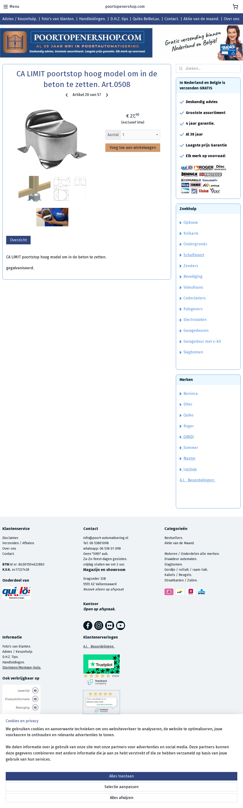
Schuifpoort (193, 255)
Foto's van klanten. (58, 19)
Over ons (231, 19)
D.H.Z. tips (119, 19)
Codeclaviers (193, 298)
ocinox (191, 469)
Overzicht (18, 240)
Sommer (190, 447)
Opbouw (189, 222)
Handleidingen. (92, 19)
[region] (90, 787)
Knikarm (189, 233)
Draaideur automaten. (180, 559)
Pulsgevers (191, 309)
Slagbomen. (173, 564)
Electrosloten (193, 319)
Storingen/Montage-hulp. (21, 668)
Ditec (187, 404)
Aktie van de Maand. (179, 543)
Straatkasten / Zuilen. (180, 580)
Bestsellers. (173, 538)
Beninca (190, 393)
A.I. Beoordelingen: (197, 480)
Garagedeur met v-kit (200, 341)
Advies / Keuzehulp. (19, 19)
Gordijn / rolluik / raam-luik (185, 570)
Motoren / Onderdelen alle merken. (192, 554)
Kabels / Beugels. (178, 575)
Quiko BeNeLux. (146, 19)
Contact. (171, 19)
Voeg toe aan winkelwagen (133, 147)
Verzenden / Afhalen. (18, 543)
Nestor (189, 458)
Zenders (189, 266)
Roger (188, 426)
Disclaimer (10, 538)
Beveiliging (191, 276)
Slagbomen (193, 352)
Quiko (188, 415)
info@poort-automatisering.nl (105, 538)
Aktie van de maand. (201, 19)
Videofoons (191, 287)
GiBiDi (187, 436)
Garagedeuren (194, 330)
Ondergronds (193, 244)
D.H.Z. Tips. (10, 657)
